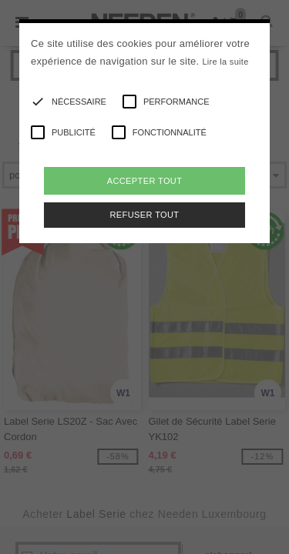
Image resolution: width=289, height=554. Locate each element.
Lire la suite (225, 61)
